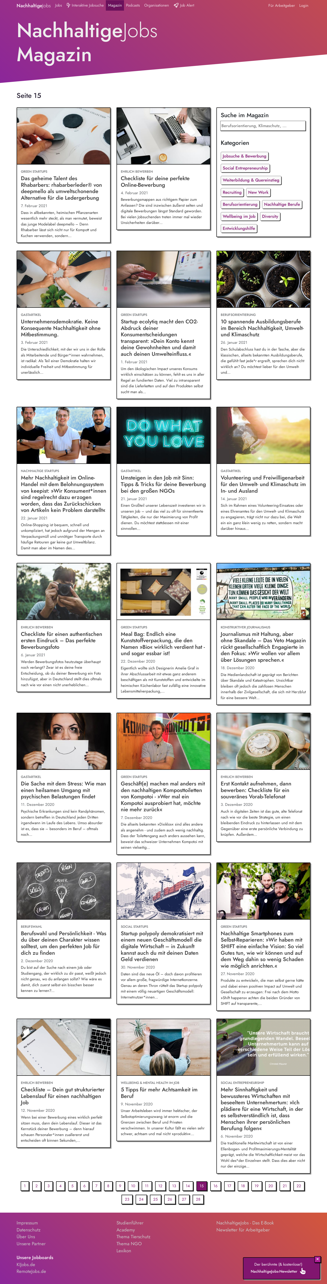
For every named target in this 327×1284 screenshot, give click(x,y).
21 (285, 1186)
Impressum (27, 1222)
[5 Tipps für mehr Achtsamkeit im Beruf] (163, 1047)
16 (215, 1186)
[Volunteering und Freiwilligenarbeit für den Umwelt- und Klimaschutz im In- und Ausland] (263, 435)
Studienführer (130, 1222)
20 (270, 1186)
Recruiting (232, 192)
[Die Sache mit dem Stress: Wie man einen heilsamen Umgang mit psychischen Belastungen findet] (63, 741)
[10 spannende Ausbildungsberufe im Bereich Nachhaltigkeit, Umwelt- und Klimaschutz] (263, 279)
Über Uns (26, 1236)
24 (141, 1199)
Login (303, 5)
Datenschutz (28, 1229)
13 (174, 1186)
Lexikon (123, 1250)
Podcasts (133, 5)
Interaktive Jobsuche (85, 5)
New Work (258, 192)
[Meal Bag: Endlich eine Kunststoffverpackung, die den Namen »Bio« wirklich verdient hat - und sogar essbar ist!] (163, 591)
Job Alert (183, 5)
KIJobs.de (26, 1264)
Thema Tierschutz (133, 1236)
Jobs (58, 5)
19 (257, 1186)
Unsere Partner (31, 1243)
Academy (125, 1229)
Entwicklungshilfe (239, 228)
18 (243, 1186)
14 (188, 1186)
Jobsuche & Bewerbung (244, 156)
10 (133, 1186)
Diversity (270, 216)
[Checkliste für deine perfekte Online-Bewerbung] (163, 136)
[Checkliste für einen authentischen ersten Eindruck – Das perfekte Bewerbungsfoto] (63, 591)
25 (155, 1199)
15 (202, 1186)
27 (184, 1199)
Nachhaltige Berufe (282, 204)
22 (299, 1186)
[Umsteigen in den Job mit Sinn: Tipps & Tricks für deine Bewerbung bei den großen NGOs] (163, 435)
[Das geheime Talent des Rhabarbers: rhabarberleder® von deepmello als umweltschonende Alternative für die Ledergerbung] (63, 136)
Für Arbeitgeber (281, 5)
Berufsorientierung (240, 204)
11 (147, 1186)
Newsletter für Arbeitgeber (243, 1229)
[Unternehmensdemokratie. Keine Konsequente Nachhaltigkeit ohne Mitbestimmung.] (63, 279)
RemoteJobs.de (31, 1271)
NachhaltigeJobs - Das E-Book (245, 1222)
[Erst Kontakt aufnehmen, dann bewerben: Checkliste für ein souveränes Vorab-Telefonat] (263, 741)
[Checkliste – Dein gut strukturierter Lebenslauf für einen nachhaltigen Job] (63, 1047)
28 (198, 1199)
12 (160, 1186)
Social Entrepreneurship (245, 168)
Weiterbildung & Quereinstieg (251, 180)
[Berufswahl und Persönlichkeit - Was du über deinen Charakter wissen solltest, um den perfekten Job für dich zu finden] (63, 891)
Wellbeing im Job (239, 216)
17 (229, 1186)
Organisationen (156, 5)
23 (127, 1199)
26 (170, 1199)
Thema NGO (129, 1243)
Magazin (115, 5)
